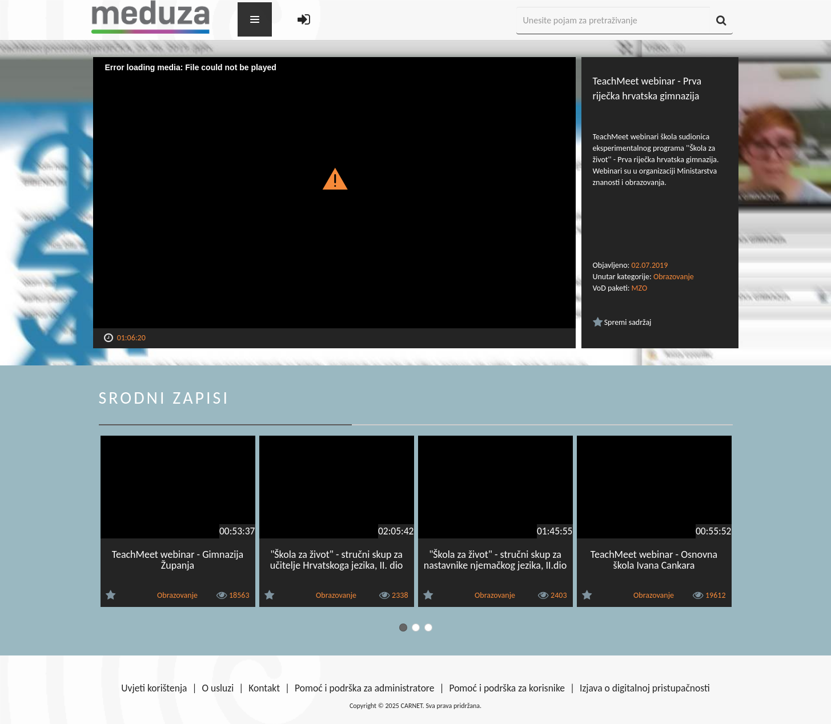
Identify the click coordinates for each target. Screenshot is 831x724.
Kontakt (264, 688)
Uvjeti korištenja (154, 688)
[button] (334, 178)
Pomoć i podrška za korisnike (507, 688)
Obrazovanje (673, 276)
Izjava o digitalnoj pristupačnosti (645, 688)
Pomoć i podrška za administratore (364, 688)
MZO (640, 288)
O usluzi (218, 688)
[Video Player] (334, 192)
